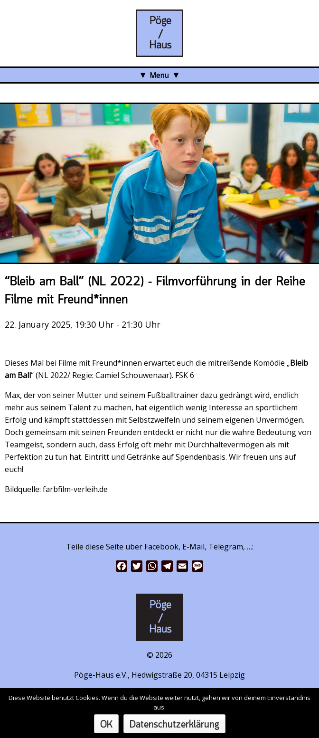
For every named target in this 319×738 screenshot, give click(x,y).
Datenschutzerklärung (174, 725)
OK (106, 725)
